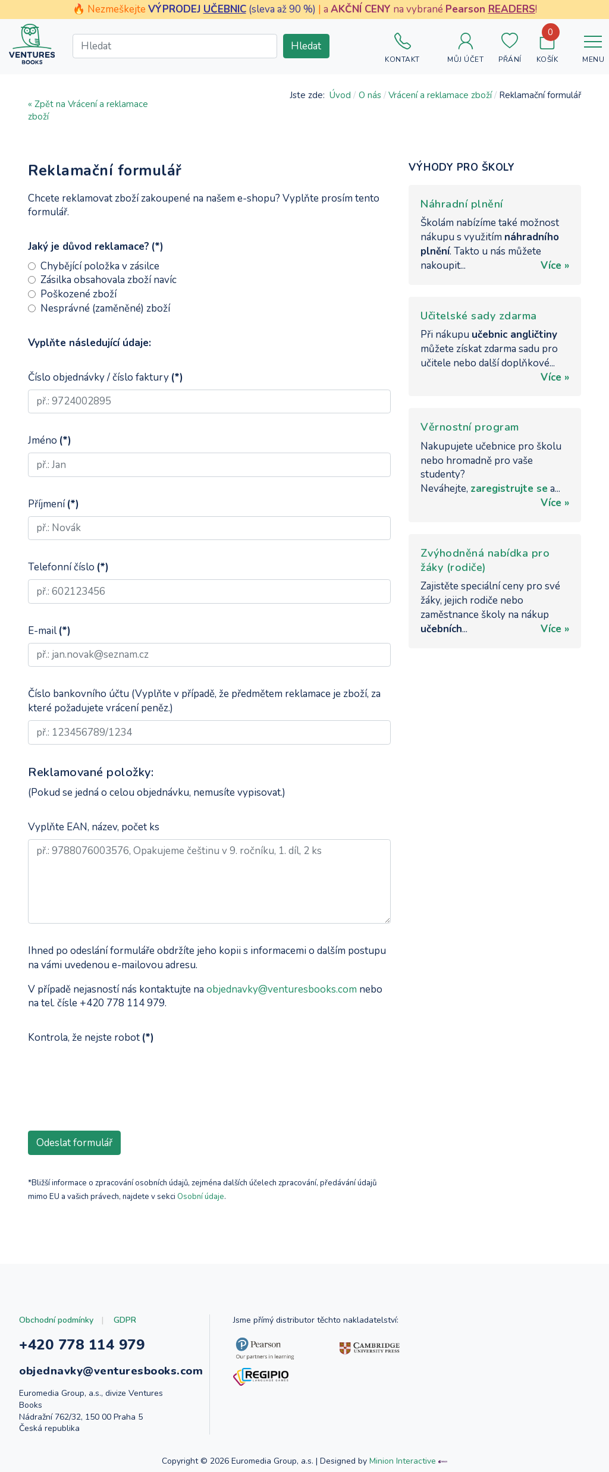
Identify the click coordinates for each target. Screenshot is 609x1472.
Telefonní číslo (68, 567)
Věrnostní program (469, 427)
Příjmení (53, 504)
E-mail (49, 631)
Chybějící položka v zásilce (99, 266)
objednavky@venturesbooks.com (281, 989)
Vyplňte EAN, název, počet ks (93, 827)
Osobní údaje (200, 1196)
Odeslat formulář (74, 1143)
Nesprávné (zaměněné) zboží (105, 308)
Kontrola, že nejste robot (91, 1037)
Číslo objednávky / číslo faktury (105, 377)
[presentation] (118, 1073)
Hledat (306, 46)
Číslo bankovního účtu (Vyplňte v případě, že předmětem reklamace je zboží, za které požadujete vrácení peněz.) (204, 701)
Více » (555, 265)
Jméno (49, 440)
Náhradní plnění (461, 204)
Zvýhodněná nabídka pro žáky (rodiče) (485, 560)
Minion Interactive (402, 1461)
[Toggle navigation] (593, 44)
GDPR (125, 1320)
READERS (511, 9)
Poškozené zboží (78, 294)
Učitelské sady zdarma (478, 316)
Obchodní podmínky (56, 1320)
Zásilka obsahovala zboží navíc (108, 280)
